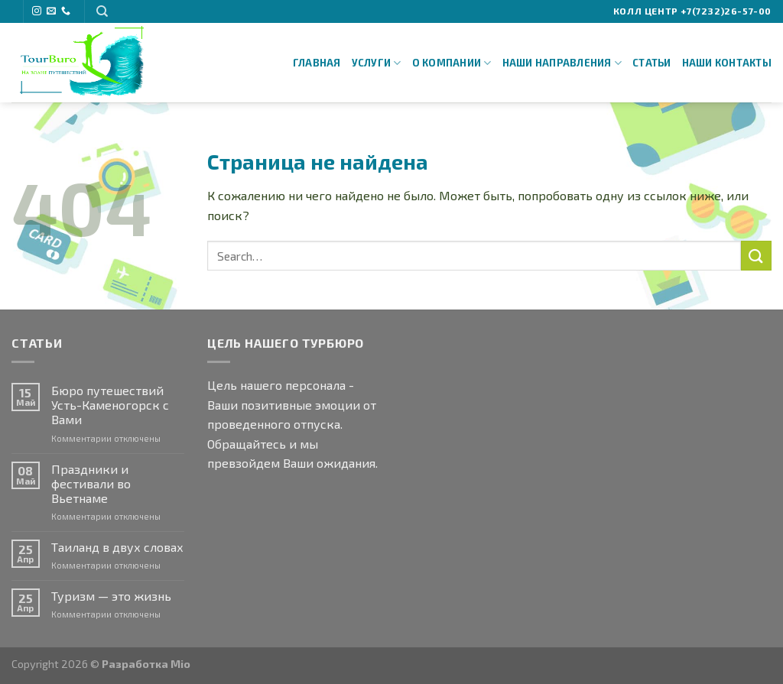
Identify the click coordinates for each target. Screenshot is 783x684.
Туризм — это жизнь (111, 595)
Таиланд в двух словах (117, 547)
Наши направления (562, 63)
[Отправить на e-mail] (51, 11)
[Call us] (65, 11)
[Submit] (756, 256)
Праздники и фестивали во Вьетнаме (91, 483)
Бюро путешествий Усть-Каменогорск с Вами (110, 404)
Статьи (651, 63)
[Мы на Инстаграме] (36, 11)
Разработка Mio (146, 663)
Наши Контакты (727, 63)
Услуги (376, 63)
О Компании (452, 63)
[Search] (102, 11)
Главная (317, 63)
